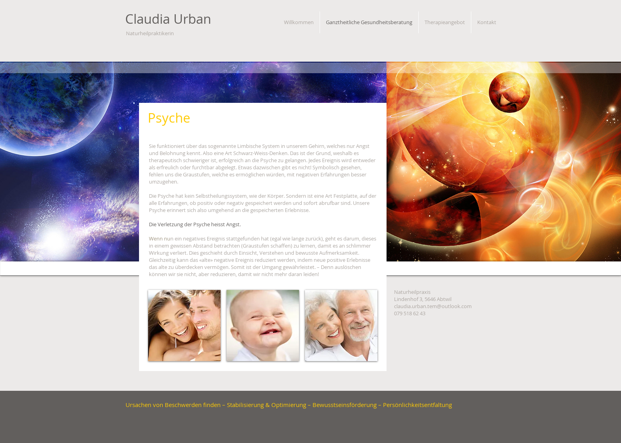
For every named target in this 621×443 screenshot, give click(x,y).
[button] (184, 325)
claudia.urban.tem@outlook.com (433, 306)
